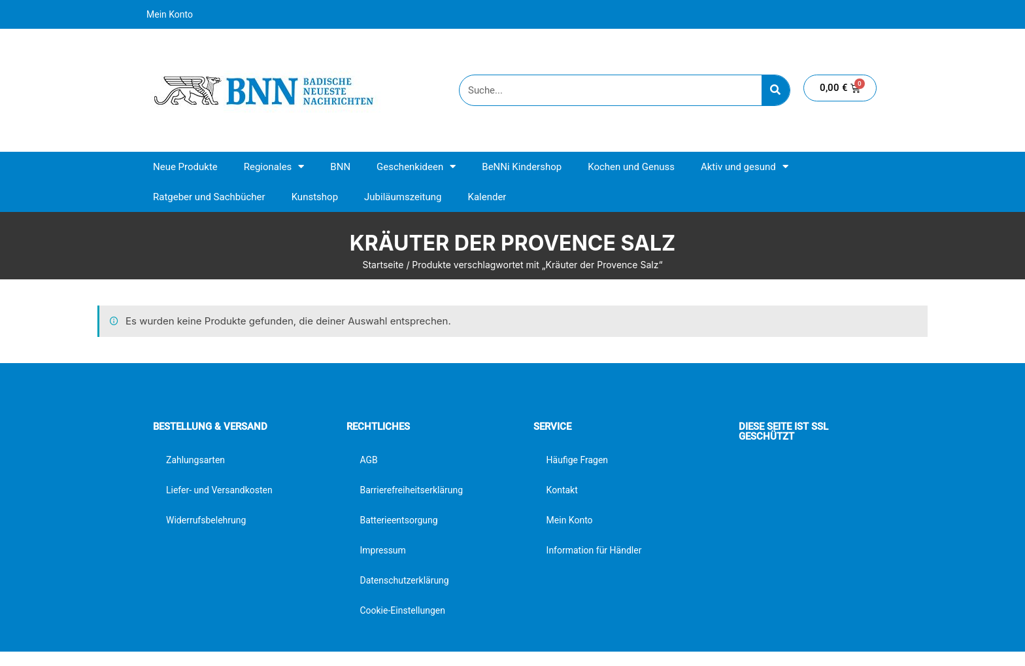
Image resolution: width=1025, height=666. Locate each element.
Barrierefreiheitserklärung (411, 490)
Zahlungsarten (195, 460)
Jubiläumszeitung (402, 197)
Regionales (274, 166)
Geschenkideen (416, 166)
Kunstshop (315, 197)
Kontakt (562, 490)
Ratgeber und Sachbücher (209, 197)
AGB (368, 460)
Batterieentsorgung (398, 520)
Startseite (382, 264)
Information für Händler (594, 550)
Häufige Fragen (577, 460)
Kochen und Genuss (631, 167)
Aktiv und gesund (744, 166)
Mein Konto (169, 14)
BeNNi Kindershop (522, 167)
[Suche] (776, 90)
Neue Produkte (185, 167)
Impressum (382, 550)
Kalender (486, 197)
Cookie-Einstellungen (402, 610)
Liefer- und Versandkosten (219, 490)
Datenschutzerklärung (404, 580)
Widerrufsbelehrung (206, 520)
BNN (340, 167)
